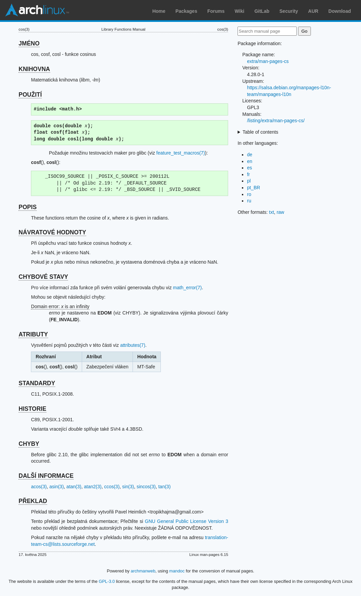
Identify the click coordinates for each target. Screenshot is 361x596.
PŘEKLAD (33, 501)
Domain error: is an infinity (60, 306)
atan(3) (73, 486)
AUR (313, 11)
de (249, 154)
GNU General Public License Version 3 (186, 521)
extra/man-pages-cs (268, 61)
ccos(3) (111, 486)
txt (271, 212)
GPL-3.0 (107, 581)
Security (289, 11)
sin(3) (128, 486)
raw (280, 212)
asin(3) (56, 486)
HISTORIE (32, 408)
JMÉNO (29, 43)
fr (248, 174)
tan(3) (164, 486)
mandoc (177, 570)
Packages (186, 11)
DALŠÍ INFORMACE (46, 475)
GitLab (261, 11)
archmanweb (143, 570)
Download (339, 11)
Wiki (240, 11)
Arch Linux (37, 10)
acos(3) (39, 486)
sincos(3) (146, 486)
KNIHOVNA (34, 69)
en (249, 161)
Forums (215, 11)
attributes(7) (132, 345)
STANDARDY (37, 383)
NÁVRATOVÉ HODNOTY (52, 232)
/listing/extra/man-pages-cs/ (275, 120)
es (249, 167)
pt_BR (253, 187)
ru (249, 200)
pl (249, 181)
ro (249, 194)
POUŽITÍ (30, 94)
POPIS (28, 207)
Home (159, 11)
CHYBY (29, 443)
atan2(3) (92, 486)
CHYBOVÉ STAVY (43, 276)
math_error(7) (187, 287)
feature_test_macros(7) (180, 153)
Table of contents (260, 132)
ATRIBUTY (33, 334)
